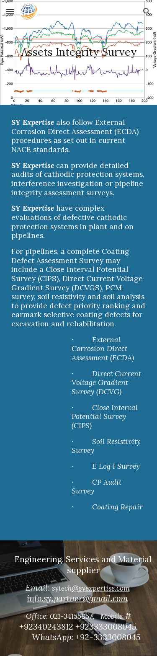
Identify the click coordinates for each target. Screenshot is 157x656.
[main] (78, 52)
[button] (10, 11)
